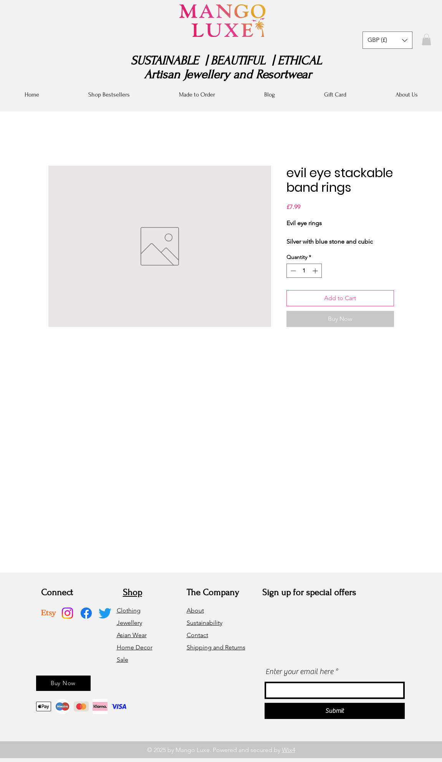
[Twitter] (105, 613)
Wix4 (288, 750)
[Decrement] (292, 270)
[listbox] (387, 40)
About (195, 610)
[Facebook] (86, 613)
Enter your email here (299, 672)
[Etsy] (48, 613)
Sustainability (204, 622)
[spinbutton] (304, 270)
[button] (387, 40)
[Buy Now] (63, 683)
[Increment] (316, 270)
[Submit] (335, 711)
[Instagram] (67, 613)
